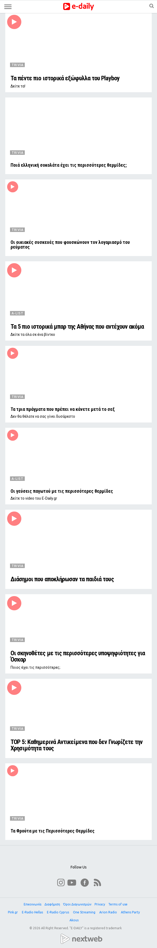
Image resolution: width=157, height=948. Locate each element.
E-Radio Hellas (33, 912)
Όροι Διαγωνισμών (77, 904)
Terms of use (117, 904)
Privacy (100, 904)
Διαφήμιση (52, 904)
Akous (74, 920)
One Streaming (84, 912)
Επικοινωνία (32, 904)
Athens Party (131, 912)
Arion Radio (108, 912)
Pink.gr (13, 912)
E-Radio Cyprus (58, 912)
